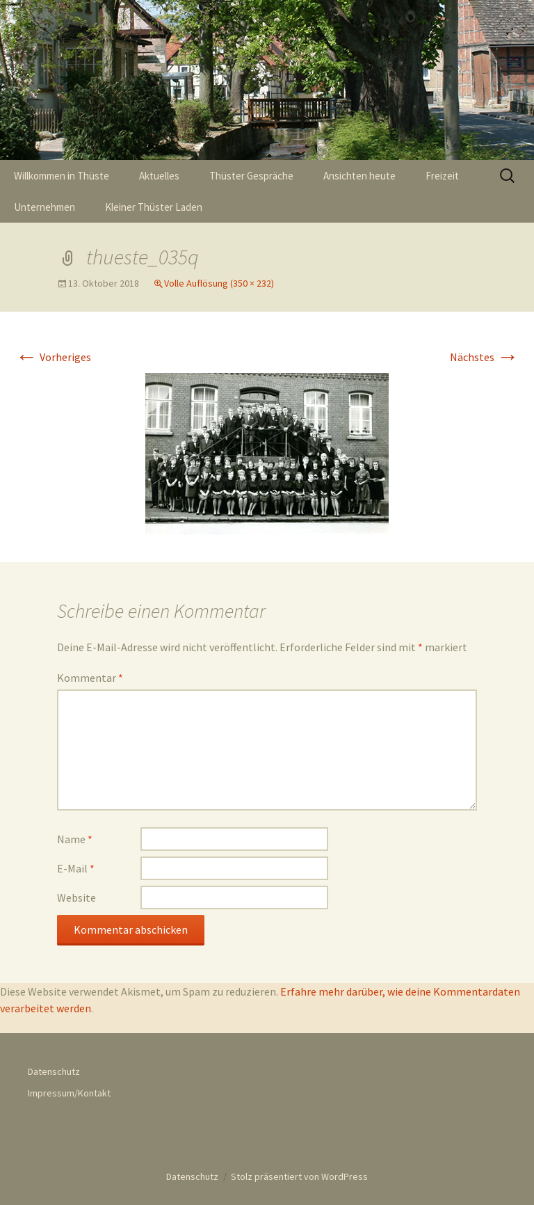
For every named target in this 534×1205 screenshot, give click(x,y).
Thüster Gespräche (251, 175)
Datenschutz (54, 1071)
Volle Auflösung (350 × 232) (219, 283)
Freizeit (442, 175)
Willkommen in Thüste (61, 175)
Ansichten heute (359, 175)
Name (74, 839)
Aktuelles (159, 175)
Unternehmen (44, 207)
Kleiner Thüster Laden (153, 207)
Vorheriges (53, 357)
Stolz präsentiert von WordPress (299, 1176)
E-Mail (76, 868)
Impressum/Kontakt (69, 1093)
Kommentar (90, 678)
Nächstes (484, 357)
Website (76, 897)
